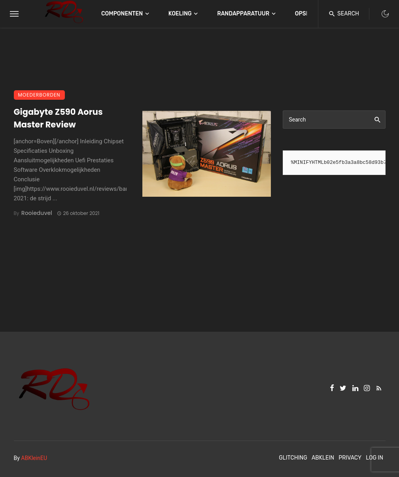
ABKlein (323, 457)
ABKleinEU (34, 458)
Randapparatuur (243, 13)
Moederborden (39, 94)
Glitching (293, 457)
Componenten (122, 13)
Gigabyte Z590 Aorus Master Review (58, 118)
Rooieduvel (36, 213)
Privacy (349, 457)
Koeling (180, 13)
